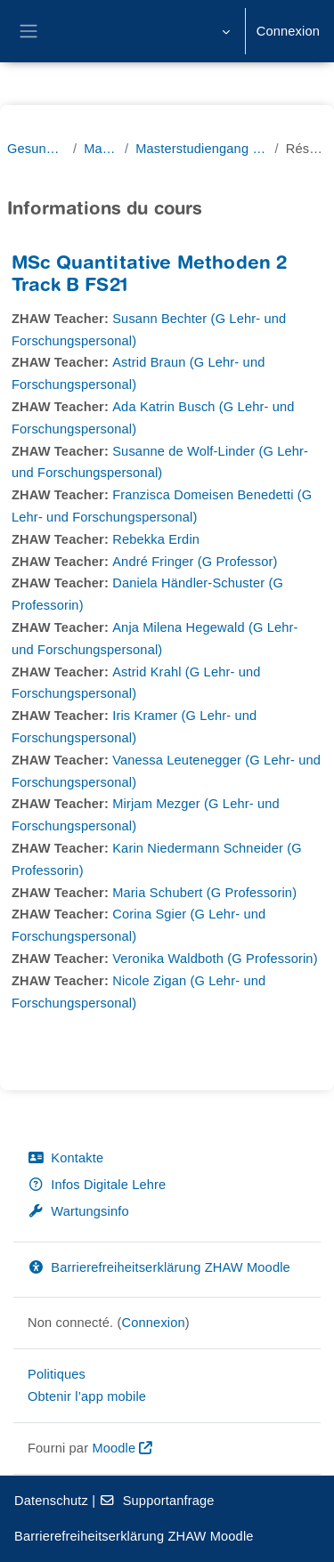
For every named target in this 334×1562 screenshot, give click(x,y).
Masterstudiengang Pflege (201, 149)
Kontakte (65, 1158)
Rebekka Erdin (156, 539)
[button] (224, 31)
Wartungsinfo (78, 1211)
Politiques (57, 1374)
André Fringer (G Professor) (194, 561)
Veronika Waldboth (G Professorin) (214, 958)
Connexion (288, 31)
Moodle (113, 1448)
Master (101, 149)
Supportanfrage (156, 1500)
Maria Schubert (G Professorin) (204, 893)
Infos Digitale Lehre (97, 1185)
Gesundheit (36, 149)
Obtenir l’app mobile (87, 1396)
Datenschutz (51, 1500)
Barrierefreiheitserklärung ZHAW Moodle (159, 1267)
